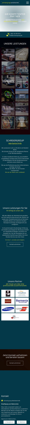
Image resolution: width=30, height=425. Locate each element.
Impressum (4, 419)
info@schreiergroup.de (15, 35)
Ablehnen (21, 422)
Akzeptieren (9, 422)
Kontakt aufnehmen (15, 244)
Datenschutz (12, 419)
